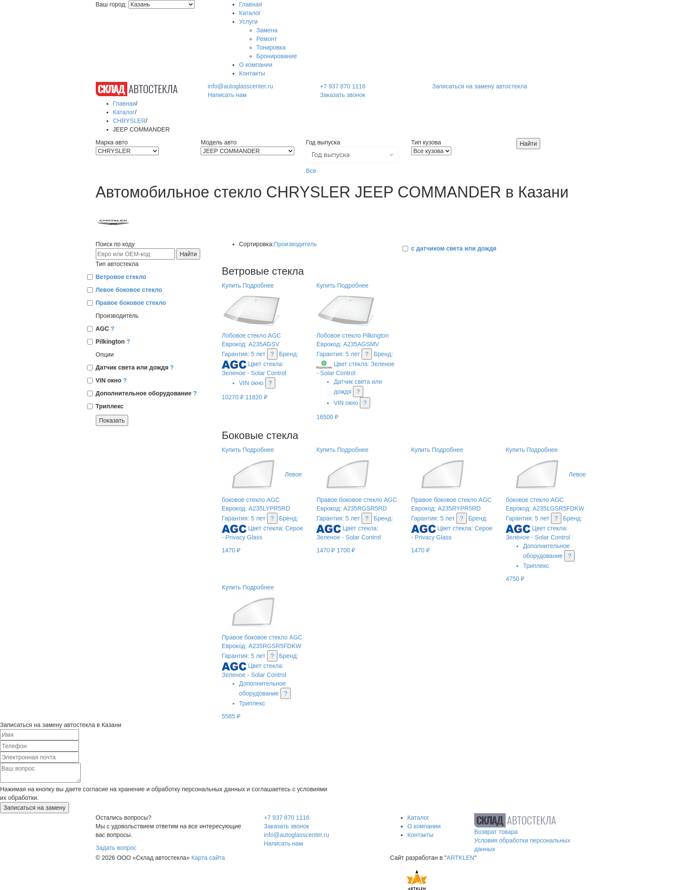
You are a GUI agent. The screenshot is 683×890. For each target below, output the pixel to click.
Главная (250, 4)
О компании (255, 64)
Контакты (252, 73)
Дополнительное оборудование (146, 393)
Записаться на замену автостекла (479, 86)
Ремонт (266, 38)
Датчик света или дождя (135, 367)
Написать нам (227, 94)
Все (311, 170)
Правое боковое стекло (131, 302)
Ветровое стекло (121, 276)
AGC (105, 328)
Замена (266, 30)
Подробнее (258, 285)
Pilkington (113, 341)
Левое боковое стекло (129, 289)
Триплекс (110, 406)
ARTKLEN (460, 857)
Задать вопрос (116, 847)
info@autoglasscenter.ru (240, 86)
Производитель (295, 244)
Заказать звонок (342, 94)
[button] (352, 155)
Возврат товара (496, 831)
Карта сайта (208, 857)
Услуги (248, 21)
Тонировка (271, 47)
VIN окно (111, 380)
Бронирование (276, 56)
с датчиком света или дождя (454, 248)
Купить (231, 285)
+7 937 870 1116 (342, 86)
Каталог (250, 12)
